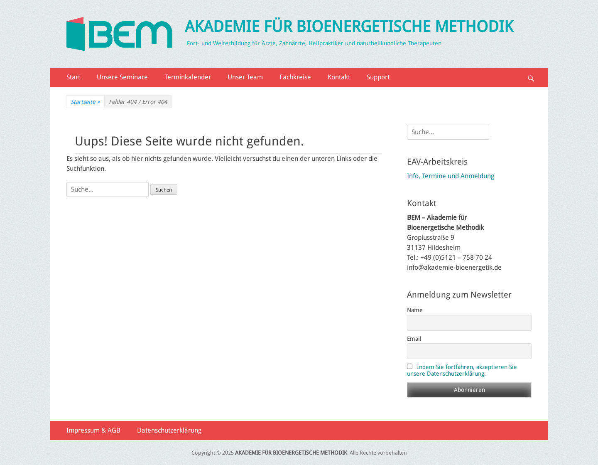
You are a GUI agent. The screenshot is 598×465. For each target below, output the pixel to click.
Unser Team (245, 77)
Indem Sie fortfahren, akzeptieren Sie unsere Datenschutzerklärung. (462, 370)
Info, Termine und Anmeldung (450, 176)
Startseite (85, 102)
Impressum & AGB (93, 430)
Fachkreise (295, 77)
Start (73, 77)
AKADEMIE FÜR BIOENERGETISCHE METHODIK (349, 26)
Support (378, 77)
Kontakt (339, 77)
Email (414, 338)
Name (415, 310)
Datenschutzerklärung (169, 430)
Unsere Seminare (122, 77)
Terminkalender (187, 77)
